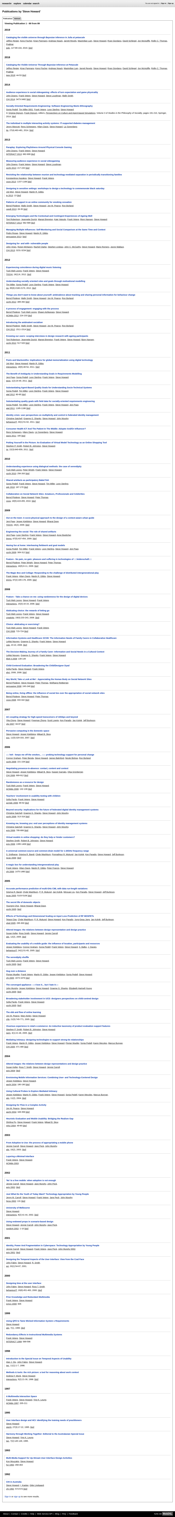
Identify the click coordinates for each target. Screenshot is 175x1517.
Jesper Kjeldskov (24, 521)
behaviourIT (11, 422)
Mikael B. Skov (44, 734)
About (6, 1514)
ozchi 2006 (11, 762)
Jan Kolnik (77, 720)
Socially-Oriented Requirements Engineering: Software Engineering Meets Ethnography (49, 106)
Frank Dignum (30, 113)
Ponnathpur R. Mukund (62, 854)
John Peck (52, 1184)
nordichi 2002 (12, 1228)
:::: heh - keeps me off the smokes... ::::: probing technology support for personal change (50, 755)
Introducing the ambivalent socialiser (24, 322)
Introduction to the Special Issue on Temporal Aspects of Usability (38, 1358)
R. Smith (36, 1263)
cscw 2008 (11, 700)
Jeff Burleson (89, 720)
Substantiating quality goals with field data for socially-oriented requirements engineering (50, 401)
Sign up (171, 3)
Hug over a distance (16, 971)
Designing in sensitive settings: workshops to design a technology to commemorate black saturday (55, 188)
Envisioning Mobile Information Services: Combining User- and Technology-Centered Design (52, 1077)
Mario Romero (102, 247)
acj (7, 1266)
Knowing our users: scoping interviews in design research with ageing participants (47, 336)
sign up (17, 1496)
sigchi (8, 1427)
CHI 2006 (10, 775)
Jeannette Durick (29, 219)
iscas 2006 (11, 858)
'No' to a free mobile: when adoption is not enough (31, 1180)
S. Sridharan (12, 854)
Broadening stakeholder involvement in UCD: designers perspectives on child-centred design (52, 998)
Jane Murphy (40, 1184)
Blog (57, 1514)
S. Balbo (83, 947)
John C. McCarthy (72, 247)
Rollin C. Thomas (159, 41)
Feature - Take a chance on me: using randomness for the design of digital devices (47, 597)
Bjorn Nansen (86, 219)
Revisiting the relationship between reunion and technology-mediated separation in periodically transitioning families (64, 174)
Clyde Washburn (43, 854)
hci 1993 (10, 1465)
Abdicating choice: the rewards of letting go (27, 610)
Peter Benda (28, 758)
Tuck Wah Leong (14, 271)
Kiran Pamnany (40, 41)
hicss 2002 (11, 1201)
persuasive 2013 (13, 237)
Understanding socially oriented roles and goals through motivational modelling (45, 281)
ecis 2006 (10, 830)
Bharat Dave (53, 521)
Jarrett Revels (70, 41)
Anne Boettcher (64, 535)
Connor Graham (13, 758)
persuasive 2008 (13, 686)
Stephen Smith (13, 840)
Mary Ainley (26, 1016)
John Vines (11, 247)
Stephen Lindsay (55, 247)
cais (8, 645)
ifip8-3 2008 (11, 659)
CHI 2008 (10, 631)
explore (17, 3)
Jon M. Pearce (54, 206)
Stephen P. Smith (14, 446)
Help (32, 1514)
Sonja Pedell (12, 109)
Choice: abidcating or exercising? (22, 624)
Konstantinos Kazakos (16, 178)
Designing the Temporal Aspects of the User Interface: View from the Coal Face (45, 1259)
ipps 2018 (10, 75)
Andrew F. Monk (13, 1376)
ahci (8, 672)
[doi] (30, 48)
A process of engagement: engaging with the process (32, 309)
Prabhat (9, 44)
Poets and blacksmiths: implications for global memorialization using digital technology (49, 360)
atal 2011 (10, 408)
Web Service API (45, 1514)
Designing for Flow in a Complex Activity (26, 1105)
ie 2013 (9, 195)
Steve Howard (99, 41)
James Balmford (56, 758)
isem (8, 1033)
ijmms (9, 538)
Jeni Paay (10, 377)
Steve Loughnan (53, 96)
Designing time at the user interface (23, 1283)
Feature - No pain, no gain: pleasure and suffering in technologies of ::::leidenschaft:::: (49, 559)
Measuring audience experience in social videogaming (33, 161)
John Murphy (62, 418)
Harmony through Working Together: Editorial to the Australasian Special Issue (45, 1434)
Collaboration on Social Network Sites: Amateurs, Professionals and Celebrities (45, 494)
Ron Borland (67, 206)
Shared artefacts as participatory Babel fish (27, 480)
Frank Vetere (25, 96)
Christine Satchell (14, 418)
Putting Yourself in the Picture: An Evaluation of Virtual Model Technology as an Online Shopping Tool (56, 442)
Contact (14, 1514)
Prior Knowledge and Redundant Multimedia (28, 1297)
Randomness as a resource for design (25, 782)
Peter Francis (53, 868)
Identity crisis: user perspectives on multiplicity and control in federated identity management (52, 415)
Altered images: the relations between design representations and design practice (46, 1064)
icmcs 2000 (11, 1304)
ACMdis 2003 (12, 1163)
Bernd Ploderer (13, 206)
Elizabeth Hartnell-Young (80, 988)
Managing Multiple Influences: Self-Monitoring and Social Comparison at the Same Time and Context (55, 229)
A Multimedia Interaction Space (21, 1396)
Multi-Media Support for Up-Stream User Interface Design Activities (39, 1458)
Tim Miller (10, 284)
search (36, 3)
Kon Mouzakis (12, 1461)
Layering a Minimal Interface (20, 1156)
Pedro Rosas (12, 233)
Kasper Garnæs (59, 772)
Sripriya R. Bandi (26, 854)
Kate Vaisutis (60, 219)
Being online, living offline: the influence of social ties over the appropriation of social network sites (55, 693)
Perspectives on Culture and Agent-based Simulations (70, 113)
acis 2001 (10, 1252)
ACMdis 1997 (12, 1403)
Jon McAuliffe (144, 41)
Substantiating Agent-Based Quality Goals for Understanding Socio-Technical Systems (49, 387)
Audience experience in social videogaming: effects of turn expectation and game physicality (52, 92)
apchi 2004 (11, 1084)
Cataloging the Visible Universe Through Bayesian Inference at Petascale (42, 65)
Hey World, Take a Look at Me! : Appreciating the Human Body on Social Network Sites (48, 679)
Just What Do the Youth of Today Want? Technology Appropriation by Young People (47, 1194)
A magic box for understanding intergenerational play (32, 865)
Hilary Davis (42, 127)
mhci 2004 (11, 1126)
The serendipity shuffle (17, 957)
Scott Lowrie (53, 720)
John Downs (11, 96)
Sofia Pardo (11, 669)
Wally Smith (67, 96)
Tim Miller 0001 (26, 109)
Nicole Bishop (71, 758)
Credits (24, 1514)
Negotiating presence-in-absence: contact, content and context (37, 768)
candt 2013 (11, 209)
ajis (7, 937)
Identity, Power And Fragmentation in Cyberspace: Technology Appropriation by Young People (52, 1245)
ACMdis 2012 (12, 315)
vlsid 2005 (10, 923)
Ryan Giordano (114, 41)
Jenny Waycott (13, 127)
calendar (27, 3)
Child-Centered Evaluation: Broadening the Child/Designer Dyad (37, 665)
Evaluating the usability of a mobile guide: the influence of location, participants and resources (53, 943)
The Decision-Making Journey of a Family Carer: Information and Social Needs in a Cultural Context (55, 652)
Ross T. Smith (25, 1067)
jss (7, 288)
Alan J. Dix (11, 1362)
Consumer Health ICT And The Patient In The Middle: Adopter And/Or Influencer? (46, 429)
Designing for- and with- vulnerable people (27, 243)
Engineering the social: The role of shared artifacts (31, 532)
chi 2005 (10, 978)
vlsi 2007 (10, 724)
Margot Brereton (45, 219)
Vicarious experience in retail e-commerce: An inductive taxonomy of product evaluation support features (58, 1026)
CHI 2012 (10, 329)
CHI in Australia (13, 1482)
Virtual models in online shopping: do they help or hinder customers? (40, 837)
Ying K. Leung (39, 1400)
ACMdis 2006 (12, 789)
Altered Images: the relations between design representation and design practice (46, 930)
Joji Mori (10, 192)
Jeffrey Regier (12, 41)
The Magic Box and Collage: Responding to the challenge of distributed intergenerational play (52, 573)
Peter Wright (28, 470)
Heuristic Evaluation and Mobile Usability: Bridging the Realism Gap (39, 1118)
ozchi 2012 (11, 302)
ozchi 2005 (11, 909)
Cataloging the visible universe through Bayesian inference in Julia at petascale (45, 37)
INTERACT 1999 (14, 1341)
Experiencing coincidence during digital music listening (33, 267)
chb (7, 1019)
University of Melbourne (18, 1208)
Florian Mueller (13, 974)
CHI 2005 (10, 1047)
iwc (7, 1365)
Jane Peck (39, 1146)
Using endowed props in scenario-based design (29, 1221)
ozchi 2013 (11, 168)
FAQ (64, 1514)
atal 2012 (10, 394)
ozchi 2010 (11, 473)
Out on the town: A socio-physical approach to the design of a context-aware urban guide (50, 518)
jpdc (8, 48)
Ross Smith (24, 933)
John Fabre (11, 1263)
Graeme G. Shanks (32, 418)
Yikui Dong (11, 720)
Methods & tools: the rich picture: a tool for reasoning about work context (42, 1372)
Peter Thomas (41, 497)
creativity (10, 617)
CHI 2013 (10, 250)
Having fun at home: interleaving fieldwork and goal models (35, 545)
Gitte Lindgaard (37, 1485)
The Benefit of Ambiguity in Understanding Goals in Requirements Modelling (44, 374)
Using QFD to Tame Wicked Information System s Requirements (37, 1321)
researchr (7, 3)
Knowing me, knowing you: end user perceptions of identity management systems (46, 823)
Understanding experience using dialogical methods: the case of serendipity (43, 466)
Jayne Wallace (117, 247)
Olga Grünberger (75, 772)
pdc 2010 (10, 487)
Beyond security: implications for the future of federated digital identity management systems (52, 810)
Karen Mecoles (100, 1043)
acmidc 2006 (12, 803)
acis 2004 (10, 1071)
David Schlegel (129, 41)
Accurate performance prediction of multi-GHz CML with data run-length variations (46, 888)
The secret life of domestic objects (23, 902)
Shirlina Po (11, 1122)
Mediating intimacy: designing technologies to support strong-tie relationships (45, 1040)
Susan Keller (12, 933)
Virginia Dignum (15, 113)
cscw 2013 (11, 182)
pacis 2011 (11, 436)
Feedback (73, 1514)
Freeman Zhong (38, 720)
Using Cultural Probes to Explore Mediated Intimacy (31, 1091)
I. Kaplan (24, 1485)
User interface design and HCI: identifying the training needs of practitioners (44, 1420)
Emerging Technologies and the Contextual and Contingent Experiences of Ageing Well (49, 216)
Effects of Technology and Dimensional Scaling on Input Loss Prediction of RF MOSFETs (50, 916)
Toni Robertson (13, 219)
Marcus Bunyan (115, 1043)
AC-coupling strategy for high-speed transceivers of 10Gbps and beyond (42, 717)
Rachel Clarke (40, 247)
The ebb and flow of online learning (23, 1012)
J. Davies (92, 947)
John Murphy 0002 (66, 1249)
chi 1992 (10, 1489)
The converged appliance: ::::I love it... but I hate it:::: (32, 985)
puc (7, 738)
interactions (11, 367)
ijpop (8, 381)
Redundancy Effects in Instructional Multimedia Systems (34, 1334)
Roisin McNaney (24, 247)
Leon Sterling (53, 109)
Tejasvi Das (11, 919)
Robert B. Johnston (32, 446)
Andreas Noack (55, 41)
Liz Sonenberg (70, 127)
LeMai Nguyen (12, 641)
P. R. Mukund (45, 892)
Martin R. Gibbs (36, 192)
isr (7, 449)
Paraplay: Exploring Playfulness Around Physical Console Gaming (39, 147)
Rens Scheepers (28, 127)
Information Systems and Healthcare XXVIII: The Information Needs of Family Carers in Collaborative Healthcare (61, 638)
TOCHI (9, 274)
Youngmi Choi (12, 906)
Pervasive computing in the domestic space (27, 731)
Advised (17, 18)
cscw (8, 501)
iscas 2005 (11, 895)
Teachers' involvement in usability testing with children (33, 796)
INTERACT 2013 (14, 154)
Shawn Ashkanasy (46, 312)
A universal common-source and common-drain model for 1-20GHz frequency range (47, 851)
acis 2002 (10, 1187)
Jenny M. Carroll (13, 1197)
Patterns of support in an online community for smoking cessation (39, 202)
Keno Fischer (26, 41)
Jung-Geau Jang (82, 919)
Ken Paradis (65, 720)
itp (7, 130)
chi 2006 (10, 871)
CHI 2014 (10, 99)
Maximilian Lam (85, 41)
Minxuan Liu (69, 892)
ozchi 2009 (11, 552)
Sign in (163, 3)
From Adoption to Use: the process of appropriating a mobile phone (39, 1143)
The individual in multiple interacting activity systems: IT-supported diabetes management (50, 123)
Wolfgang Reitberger (58, 683)
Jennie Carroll (51, 933)
